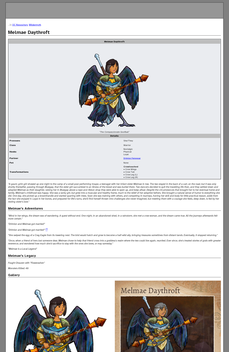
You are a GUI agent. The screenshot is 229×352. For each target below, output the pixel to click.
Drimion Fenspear (132, 158)
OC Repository (20, 24)
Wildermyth (35, 24)
